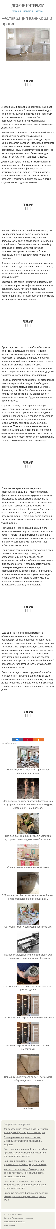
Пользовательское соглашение (22, 1218)
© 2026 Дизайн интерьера (13, 1214)
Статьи (39, 11)
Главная (16, 11)
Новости (28, 11)
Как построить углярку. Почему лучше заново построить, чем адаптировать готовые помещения (24, 1173)
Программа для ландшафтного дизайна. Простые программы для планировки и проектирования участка (25, 1152)
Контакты (7, 1218)
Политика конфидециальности (14, 1221)
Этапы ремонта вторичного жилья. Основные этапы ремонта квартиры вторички (23, 1141)
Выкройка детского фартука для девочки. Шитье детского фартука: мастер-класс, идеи (26, 1196)
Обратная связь (9, 1225)
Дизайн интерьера (28, 5)
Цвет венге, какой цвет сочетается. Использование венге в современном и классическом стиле (25, 1184)
